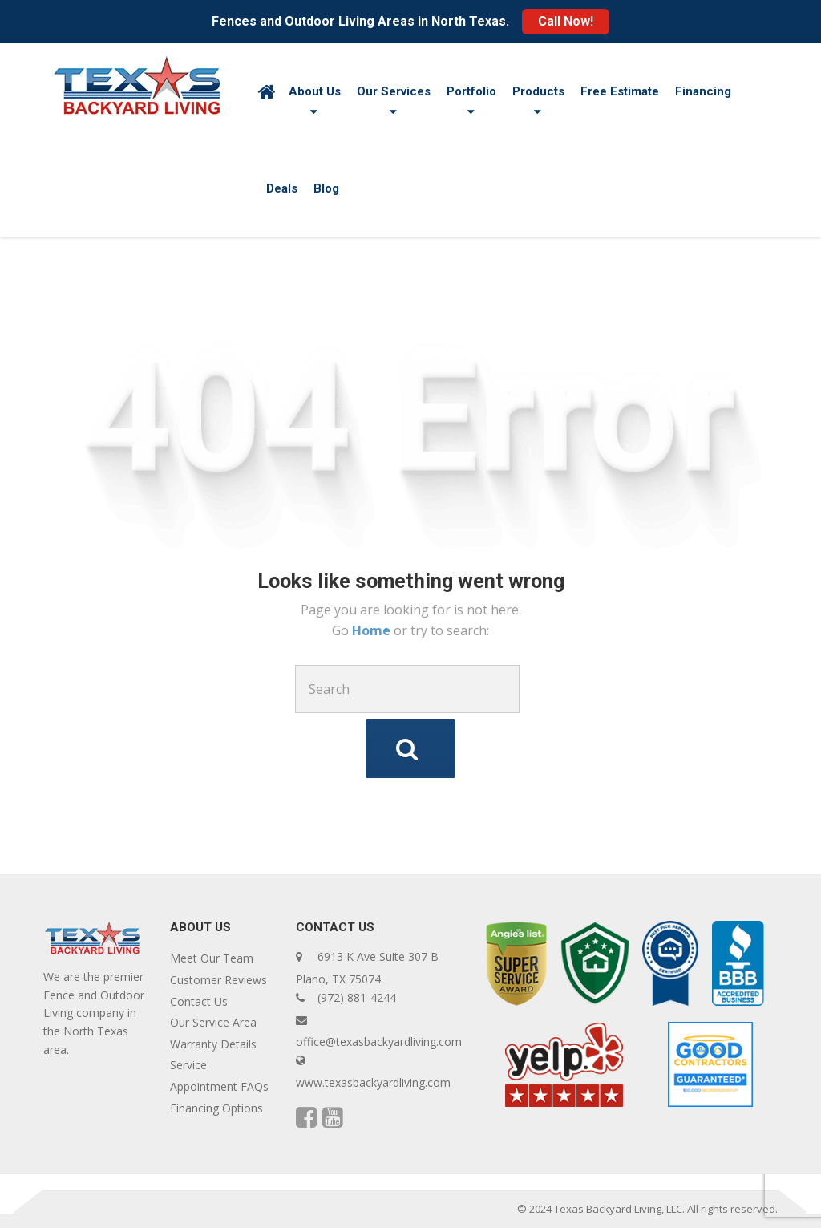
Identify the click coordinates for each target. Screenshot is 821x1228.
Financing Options (216, 1108)
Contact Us (199, 1001)
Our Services (394, 91)
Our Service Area (213, 1022)
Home (373, 630)
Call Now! (565, 21)
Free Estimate (619, 91)
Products (538, 91)
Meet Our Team (211, 958)
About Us (315, 91)
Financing (703, 91)
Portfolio (471, 91)
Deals (281, 188)
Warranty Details (213, 1044)
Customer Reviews (218, 979)
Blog (326, 188)
